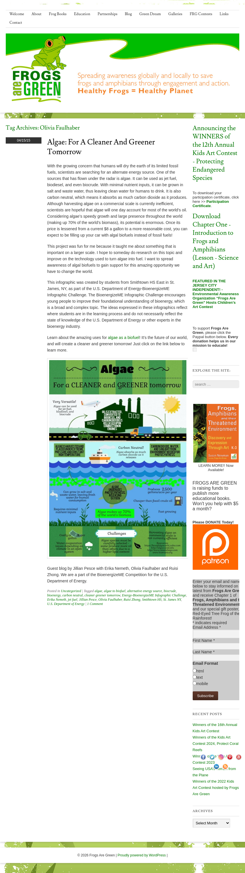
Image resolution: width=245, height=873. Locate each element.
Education (82, 14)
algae (98, 591)
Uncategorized (71, 591)
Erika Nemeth (56, 600)
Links (224, 14)
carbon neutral (72, 595)
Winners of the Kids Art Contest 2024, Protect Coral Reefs (215, 743)
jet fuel (72, 600)
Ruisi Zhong (132, 600)
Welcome (16, 14)
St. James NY (172, 600)
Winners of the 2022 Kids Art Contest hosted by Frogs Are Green (216, 787)
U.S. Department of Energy (66, 604)
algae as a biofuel (123, 337)
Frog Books (58, 14)
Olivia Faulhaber (110, 600)
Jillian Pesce (88, 600)
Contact (15, 22)
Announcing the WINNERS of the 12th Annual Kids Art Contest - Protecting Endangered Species (215, 153)
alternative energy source (144, 591)
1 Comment (95, 604)
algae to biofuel (115, 591)
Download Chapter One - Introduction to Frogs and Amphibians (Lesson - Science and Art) (216, 241)
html (200, 671)
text (199, 677)
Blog (128, 14)
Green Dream (150, 14)
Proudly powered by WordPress (141, 855)
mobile (202, 683)
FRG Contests (201, 14)
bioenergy (54, 595)
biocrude (170, 591)
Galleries (175, 14)
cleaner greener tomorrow (102, 595)
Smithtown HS (152, 600)
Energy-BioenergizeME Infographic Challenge (154, 595)
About (36, 14)
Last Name (204, 652)
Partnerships (107, 14)
